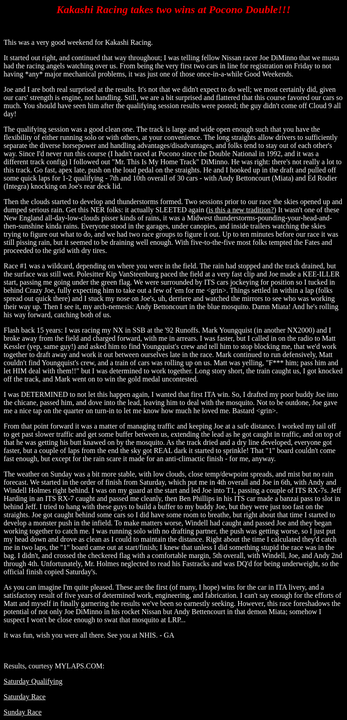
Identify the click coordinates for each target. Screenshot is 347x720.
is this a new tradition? (241, 210)
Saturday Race (25, 697)
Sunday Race (23, 712)
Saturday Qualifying (33, 681)
